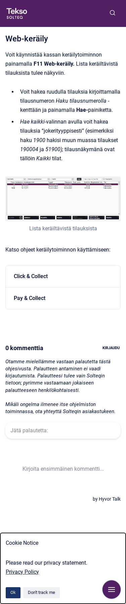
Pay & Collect (29, 298)
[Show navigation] (111, 589)
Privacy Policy (22, 572)
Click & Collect (31, 276)
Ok (13, 592)
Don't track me (41, 592)
